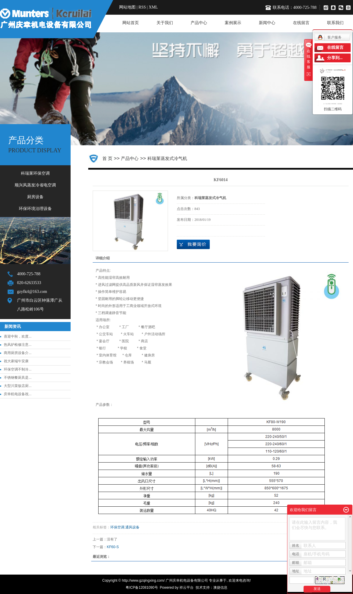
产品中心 (199, 23)
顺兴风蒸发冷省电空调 (35, 185)
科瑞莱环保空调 (35, 173)
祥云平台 (186, 587)
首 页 (107, 158)
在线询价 (193, 244)
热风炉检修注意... (17, 345)
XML (153, 7)
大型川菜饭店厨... (17, 386)
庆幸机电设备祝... (17, 394)
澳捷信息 (220, 587)
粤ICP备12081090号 (142, 587)
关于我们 (164, 23)
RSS (142, 7)
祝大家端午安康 (16, 361)
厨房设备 (35, 197)
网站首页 (130, 23)
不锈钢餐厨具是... (17, 378)
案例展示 (233, 23)
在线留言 (301, 23)
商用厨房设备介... (17, 353)
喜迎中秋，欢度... (17, 336)
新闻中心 (267, 23)
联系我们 (335, 23)
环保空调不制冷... (17, 369)
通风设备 (132, 527)
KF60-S (113, 547)
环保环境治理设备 (35, 208)
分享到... (335, 58)
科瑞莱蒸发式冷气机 (167, 158)
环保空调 (117, 527)
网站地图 (127, 7)
